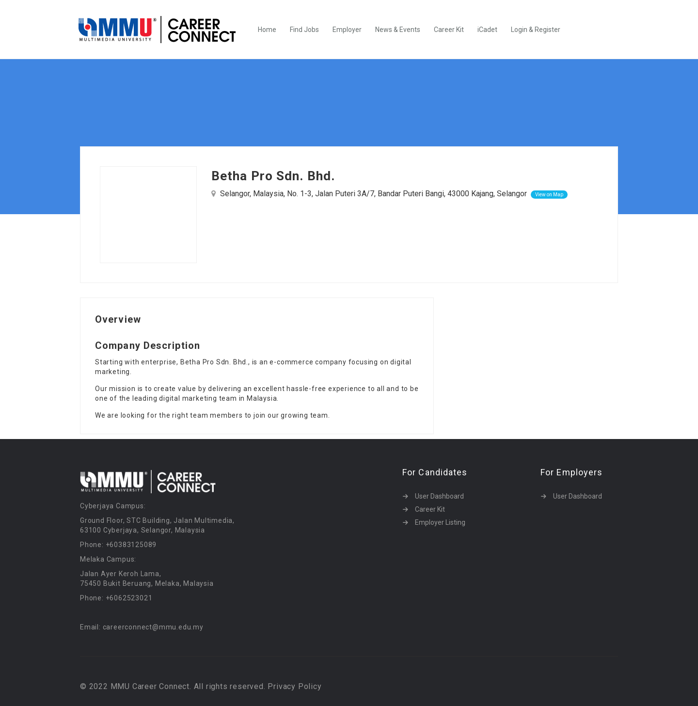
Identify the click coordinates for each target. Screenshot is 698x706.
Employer (347, 29)
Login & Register (535, 29)
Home (267, 29)
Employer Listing (440, 522)
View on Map (549, 194)
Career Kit (449, 29)
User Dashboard (439, 496)
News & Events (397, 29)
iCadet (487, 29)
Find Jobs (304, 29)
